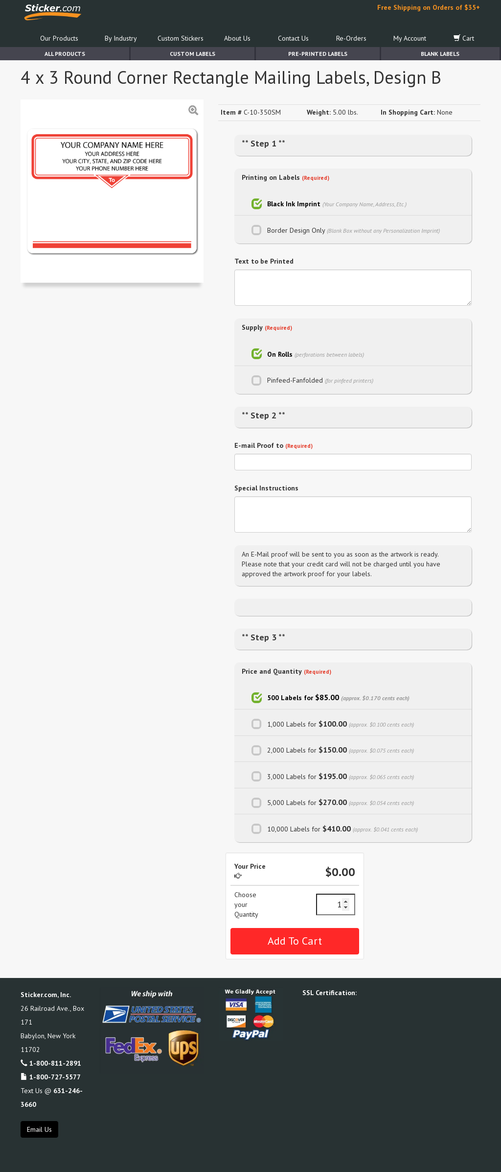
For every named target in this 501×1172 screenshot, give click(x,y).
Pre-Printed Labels (317, 53)
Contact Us (293, 38)
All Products (65, 53)
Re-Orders (351, 38)
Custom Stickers (181, 38)
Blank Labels (440, 53)
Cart (464, 38)
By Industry (121, 38)
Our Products (59, 38)
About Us (237, 38)
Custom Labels (192, 53)
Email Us (39, 1129)
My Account (409, 38)
